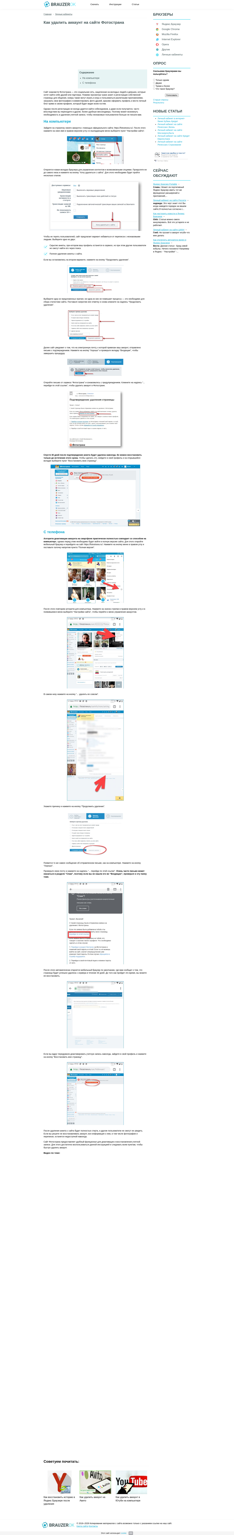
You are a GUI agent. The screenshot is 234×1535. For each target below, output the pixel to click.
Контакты (93, 1526)
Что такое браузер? (165, 89)
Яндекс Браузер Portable (165, 184)
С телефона (89, 83)
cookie (123, 1533)
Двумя (159, 83)
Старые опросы (160, 100)
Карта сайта (82, 1526)
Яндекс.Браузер (171, 24)
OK (131, 1533)
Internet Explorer (171, 39)
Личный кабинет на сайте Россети (169, 200)
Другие (166, 49)
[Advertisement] (95, 48)
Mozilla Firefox (170, 34)
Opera (165, 44)
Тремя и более (163, 86)
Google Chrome (171, 29)
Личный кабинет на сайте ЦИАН (168, 230)
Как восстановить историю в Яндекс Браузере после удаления (59, 1500)
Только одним (162, 80)
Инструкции (115, 4)
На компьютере (90, 78)
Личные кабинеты (172, 54)
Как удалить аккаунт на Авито (92, 1499)
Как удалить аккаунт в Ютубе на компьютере (128, 1499)
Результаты (158, 102)
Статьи (135, 4)
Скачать (94, 4)
